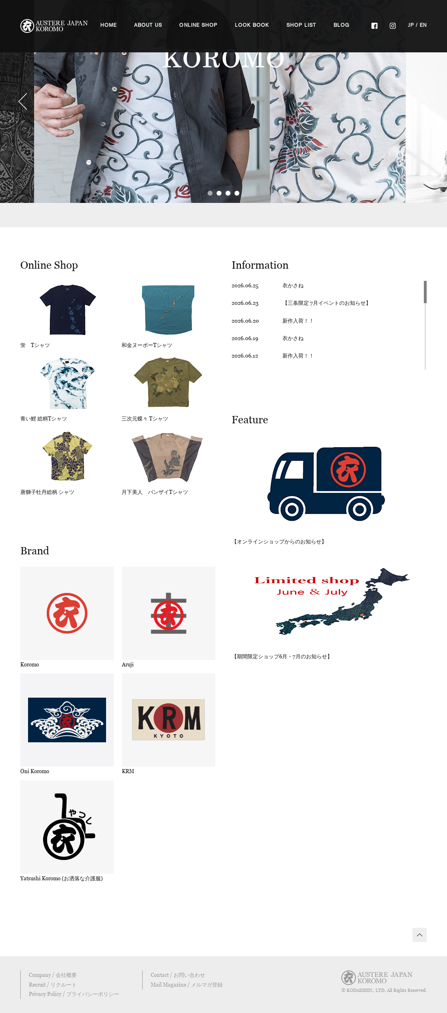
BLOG (342, 25)
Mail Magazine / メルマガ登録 (187, 984)
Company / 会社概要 (53, 975)
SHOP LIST (301, 25)
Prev (22, 101)
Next (424, 101)
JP (411, 25)
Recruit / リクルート (53, 984)
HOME (108, 25)
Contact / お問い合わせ (178, 975)
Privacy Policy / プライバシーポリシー (74, 994)
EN (423, 25)
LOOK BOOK (252, 25)
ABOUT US (148, 25)
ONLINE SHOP (198, 25)
